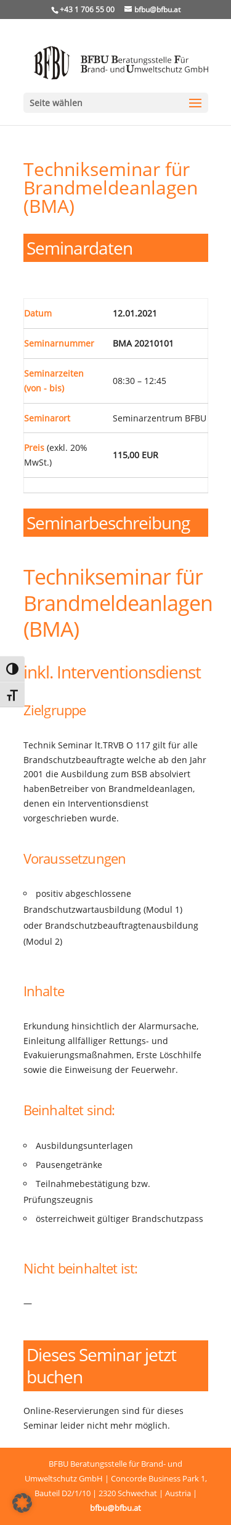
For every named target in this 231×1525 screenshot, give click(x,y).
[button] (22, 1503)
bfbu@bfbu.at (115, 1507)
